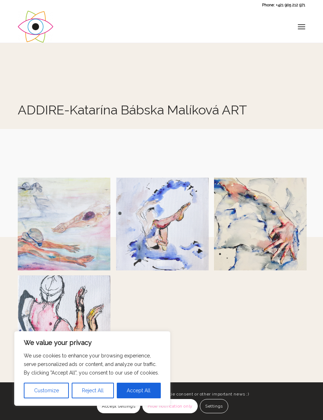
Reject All (93, 390)
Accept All (138, 390)
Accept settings (118, 406)
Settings (214, 406)
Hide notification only (170, 406)
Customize (46, 390)
